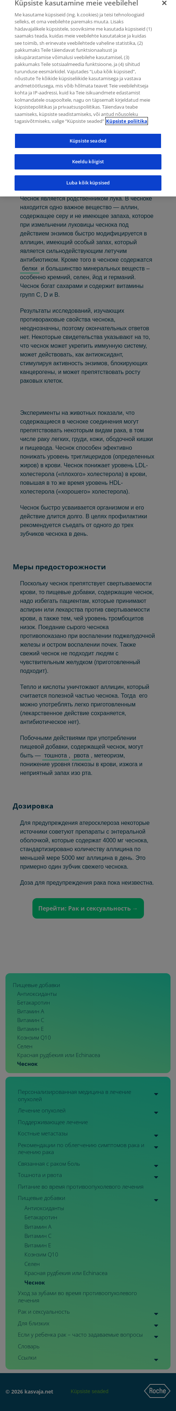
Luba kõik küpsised (88, 175)
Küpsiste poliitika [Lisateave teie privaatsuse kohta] (126, 113)
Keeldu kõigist (88, 154)
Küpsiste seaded (88, 133)
